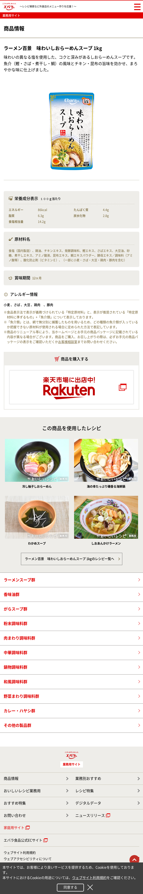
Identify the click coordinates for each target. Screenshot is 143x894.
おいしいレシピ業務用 (22, 791)
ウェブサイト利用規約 (20, 852)
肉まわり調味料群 (19, 638)
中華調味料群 (15, 653)
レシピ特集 (84, 791)
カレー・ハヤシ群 (19, 711)
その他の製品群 (17, 725)
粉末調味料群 (15, 624)
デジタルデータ (88, 803)
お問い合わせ (15, 815)
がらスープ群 (15, 609)
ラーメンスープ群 (19, 580)
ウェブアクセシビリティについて (28, 858)
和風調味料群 (15, 682)
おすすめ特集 (15, 803)
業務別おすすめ (88, 778)
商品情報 (11, 778)
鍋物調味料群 (15, 667)
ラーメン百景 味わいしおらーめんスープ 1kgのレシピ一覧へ (69, 558)
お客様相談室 (67, 341)
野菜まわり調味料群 (21, 696)
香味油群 (11, 594)
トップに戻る (134, 860)
